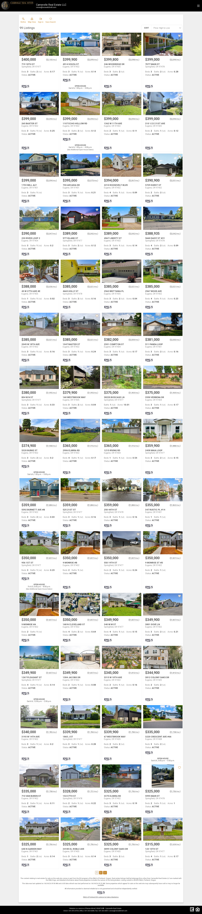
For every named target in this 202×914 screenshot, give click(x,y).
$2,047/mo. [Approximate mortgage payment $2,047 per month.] (51, 234)
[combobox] (166, 28)
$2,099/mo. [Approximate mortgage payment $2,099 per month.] (92, 60)
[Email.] (46, 7)
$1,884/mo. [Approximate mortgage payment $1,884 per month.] (51, 505)
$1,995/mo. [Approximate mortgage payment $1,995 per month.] (51, 393)
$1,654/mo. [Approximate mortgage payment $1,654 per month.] (175, 844)
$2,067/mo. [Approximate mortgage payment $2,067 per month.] (134, 181)
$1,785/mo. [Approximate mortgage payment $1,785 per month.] (51, 732)
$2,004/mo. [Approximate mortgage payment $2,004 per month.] (134, 340)
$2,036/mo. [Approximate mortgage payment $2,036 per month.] (51, 287)
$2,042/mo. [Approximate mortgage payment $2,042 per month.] (92, 234)
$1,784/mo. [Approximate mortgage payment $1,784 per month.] (92, 732)
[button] (32, 21)
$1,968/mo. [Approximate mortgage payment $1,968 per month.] (51, 446)
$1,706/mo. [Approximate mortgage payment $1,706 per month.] (134, 791)
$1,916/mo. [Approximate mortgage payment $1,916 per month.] (92, 446)
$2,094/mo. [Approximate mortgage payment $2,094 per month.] (175, 60)
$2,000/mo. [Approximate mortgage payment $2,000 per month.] (175, 340)
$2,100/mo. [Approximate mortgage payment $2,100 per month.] (51, 60)
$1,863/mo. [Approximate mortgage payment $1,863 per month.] (175, 505)
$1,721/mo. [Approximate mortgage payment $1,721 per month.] (92, 791)
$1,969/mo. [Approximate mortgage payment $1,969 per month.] (134, 393)
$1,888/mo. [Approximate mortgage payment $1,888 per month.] (175, 446)
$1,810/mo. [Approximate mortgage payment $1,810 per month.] (134, 673)
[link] (23, 21)
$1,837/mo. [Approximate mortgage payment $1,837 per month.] (51, 558)
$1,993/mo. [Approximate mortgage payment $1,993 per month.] (92, 393)
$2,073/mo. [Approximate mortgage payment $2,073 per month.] (92, 181)
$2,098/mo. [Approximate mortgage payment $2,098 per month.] (134, 60)
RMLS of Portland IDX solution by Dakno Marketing (101, 897)
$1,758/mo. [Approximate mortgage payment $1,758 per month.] (175, 732)
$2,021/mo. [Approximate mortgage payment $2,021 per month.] (92, 287)
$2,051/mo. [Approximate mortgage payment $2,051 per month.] (175, 181)
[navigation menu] (198, 6)
